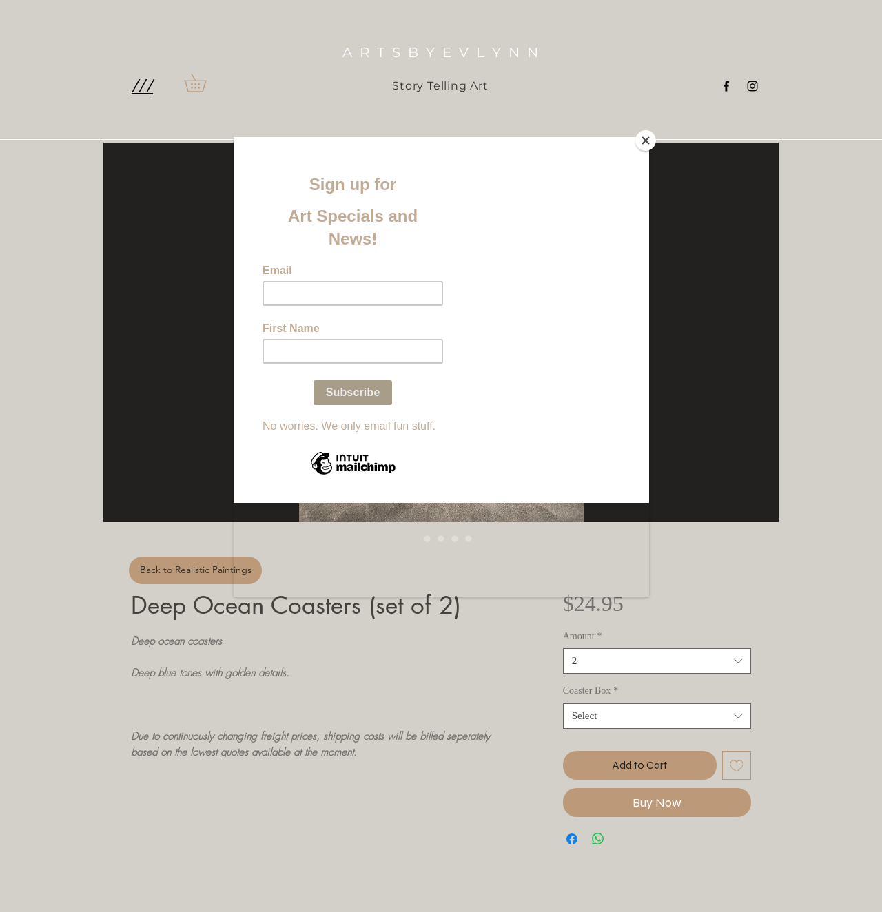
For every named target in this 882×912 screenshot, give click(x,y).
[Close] (645, 140)
